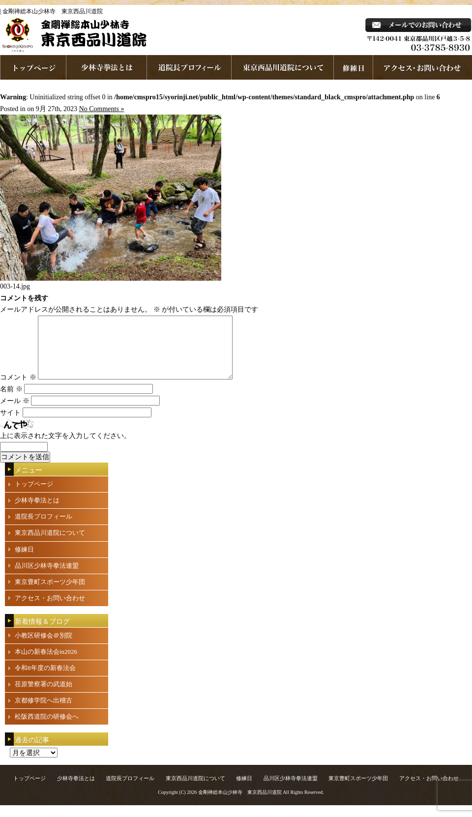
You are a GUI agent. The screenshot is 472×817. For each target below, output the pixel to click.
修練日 (24, 561)
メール (15, 412)
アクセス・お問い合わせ (50, 609)
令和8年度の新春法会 (45, 679)
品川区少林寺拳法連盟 (47, 577)
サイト (10, 424)
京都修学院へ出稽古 (43, 712)
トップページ (34, 495)
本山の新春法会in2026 (46, 663)
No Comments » (101, 109)
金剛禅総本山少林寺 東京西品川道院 (240, 804)
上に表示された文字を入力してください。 (65, 447)
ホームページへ (33, 67)
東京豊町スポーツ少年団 (50, 593)
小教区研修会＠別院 (43, 647)
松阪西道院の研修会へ (47, 728)
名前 (11, 401)
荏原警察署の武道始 (43, 696)
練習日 (353, 67)
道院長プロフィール (189, 67)
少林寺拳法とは (106, 67)
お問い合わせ (422, 67)
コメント (18, 389)
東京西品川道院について (283, 67)
